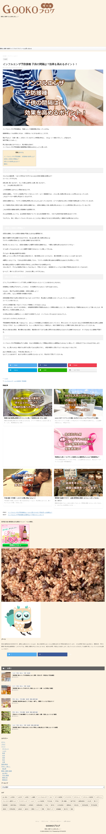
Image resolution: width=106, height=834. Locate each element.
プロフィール (20, 48)
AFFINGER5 (62, 831)
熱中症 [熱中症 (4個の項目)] (52, 805)
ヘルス (6, 378)
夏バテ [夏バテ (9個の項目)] (96, 801)
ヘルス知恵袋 (17, 381)
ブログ (15, 48)
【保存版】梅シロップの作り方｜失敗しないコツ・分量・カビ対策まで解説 (32, 688)
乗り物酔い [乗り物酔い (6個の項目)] (65, 801)
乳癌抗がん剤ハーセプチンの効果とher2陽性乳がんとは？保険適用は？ (77, 457)
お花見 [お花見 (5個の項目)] (27, 797)
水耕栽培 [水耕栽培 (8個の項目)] (31, 805)
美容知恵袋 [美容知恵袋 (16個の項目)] (85, 805)
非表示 (21, 152)
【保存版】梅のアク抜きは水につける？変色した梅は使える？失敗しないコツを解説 (35, 727)
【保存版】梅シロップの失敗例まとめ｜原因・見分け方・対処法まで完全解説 (33, 675)
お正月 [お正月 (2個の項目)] (20, 797)
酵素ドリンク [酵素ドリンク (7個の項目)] (35, 809)
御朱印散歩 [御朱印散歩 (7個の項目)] (13, 805)
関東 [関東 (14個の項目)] (43, 809)
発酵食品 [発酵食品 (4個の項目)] (68, 805)
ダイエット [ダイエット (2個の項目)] (77, 797)
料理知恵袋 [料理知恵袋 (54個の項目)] (23, 805)
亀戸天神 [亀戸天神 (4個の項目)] (73, 801)
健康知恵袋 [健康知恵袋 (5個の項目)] (82, 801)
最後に (6, 164)
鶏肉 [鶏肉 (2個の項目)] (72, 809)
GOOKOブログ (53, 826)
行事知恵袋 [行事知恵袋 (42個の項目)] (12, 809)
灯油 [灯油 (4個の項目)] (46, 805)
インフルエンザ (8, 381)
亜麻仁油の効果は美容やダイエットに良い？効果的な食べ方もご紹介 (25, 418)
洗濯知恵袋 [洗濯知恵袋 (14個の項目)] (39, 805)
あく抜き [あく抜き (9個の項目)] (5, 797)
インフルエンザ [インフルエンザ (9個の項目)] (42, 797)
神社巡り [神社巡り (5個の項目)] (76, 805)
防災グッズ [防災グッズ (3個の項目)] (50, 809)
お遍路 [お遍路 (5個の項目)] (33, 797)
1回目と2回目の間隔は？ (11, 159)
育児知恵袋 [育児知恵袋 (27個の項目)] (94, 805)
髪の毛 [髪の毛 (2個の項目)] (66, 809)
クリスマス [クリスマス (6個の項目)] (68, 797)
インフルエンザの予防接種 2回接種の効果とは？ (19, 156)
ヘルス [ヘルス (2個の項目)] (32, 801)
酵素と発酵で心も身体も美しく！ (53, 829)
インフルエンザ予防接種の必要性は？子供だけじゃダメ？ (26, 515)
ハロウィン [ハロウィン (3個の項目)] (99, 797)
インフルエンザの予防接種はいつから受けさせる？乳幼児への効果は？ (30, 512)
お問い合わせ (28, 48)
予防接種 (23, 381)
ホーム (37, 821)
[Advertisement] (53, 33)
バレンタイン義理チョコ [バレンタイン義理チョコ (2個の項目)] (9, 801)
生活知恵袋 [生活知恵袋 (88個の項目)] (60, 805)
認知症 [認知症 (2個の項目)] (20, 809)
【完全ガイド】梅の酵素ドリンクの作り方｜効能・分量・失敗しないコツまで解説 (34, 714)
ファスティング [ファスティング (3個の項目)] (23, 801)
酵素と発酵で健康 (5, 48)
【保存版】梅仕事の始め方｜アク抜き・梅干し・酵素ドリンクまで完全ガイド (33, 701)
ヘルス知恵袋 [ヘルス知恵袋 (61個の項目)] (40, 801)
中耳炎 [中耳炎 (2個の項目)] (57, 801)
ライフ (11, 48)
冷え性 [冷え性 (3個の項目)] (89, 801)
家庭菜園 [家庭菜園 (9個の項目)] (5, 805)
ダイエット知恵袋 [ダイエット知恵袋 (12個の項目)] (88, 797)
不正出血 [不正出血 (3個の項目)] (49, 801)
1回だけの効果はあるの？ (12, 161)
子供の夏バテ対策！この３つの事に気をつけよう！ (20, 498)
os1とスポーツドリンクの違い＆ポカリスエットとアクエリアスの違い (77, 418)
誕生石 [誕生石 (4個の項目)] (27, 809)
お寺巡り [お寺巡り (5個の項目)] (12, 797)
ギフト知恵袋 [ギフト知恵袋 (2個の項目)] (58, 797)
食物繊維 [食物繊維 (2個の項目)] (58, 809)
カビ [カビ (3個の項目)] (51, 797)
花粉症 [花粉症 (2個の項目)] (4, 809)
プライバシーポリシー (55, 821)
